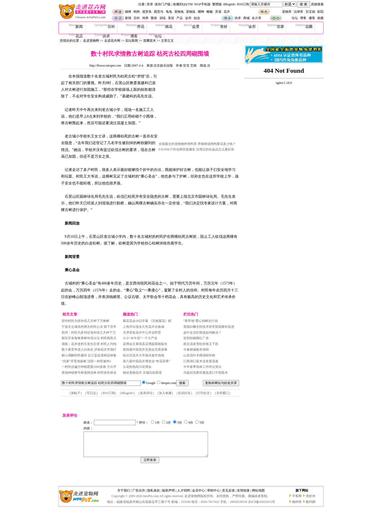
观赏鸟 (158, 12)
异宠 (218, 12)
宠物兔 (179, 12)
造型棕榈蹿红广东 (196, 338)
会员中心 (198, 495)
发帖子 (75, 393)
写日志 (91, 393)
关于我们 (123, 495)
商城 (246, 18)
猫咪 (128, 12)
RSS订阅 (243, 4)
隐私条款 (153, 495)
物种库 (297, 506)
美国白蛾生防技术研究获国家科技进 (208, 327)
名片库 (256, 18)
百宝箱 (310, 12)
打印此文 (203, 393)
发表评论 (146, 393)
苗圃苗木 (149, 40)
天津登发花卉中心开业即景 (142, 332)
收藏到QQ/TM (183, 4)
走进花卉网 (112, 40)
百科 (136, 18)
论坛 (295, 18)
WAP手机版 (202, 4)
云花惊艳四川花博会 (137, 367)
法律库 (298, 12)
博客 (303, 18)
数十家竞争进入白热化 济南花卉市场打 (89, 349)
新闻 (128, 18)
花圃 (304, 26)
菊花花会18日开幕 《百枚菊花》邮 (147, 321)
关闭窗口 (222, 393)
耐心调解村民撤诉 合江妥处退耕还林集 (89, 355)
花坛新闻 (131, 40)
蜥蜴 (209, 12)
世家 (275, 26)
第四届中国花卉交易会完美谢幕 (145, 349)
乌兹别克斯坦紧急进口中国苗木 (205, 372)
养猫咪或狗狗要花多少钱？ (217, 144)
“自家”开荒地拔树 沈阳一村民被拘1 (86, 361)
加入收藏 (165, 393)
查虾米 (310, 501)
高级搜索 (317, 4)
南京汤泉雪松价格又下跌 (200, 344)
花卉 (227, 12)
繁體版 (217, 4)
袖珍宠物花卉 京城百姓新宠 (142, 372)
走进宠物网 (91, 40)
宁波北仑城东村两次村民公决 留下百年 (89, 327)
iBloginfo (229, 4)
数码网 (310, 506)
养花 (135, 26)
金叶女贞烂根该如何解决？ (202, 332)
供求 (238, 18)
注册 (141, 4)
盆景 (191, 26)
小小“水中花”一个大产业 (140, 338)
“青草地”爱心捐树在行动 (200, 321)
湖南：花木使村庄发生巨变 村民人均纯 (89, 344)
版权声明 (168, 495)
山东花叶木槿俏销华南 (199, 355)
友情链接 (243, 495)
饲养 (145, 18)
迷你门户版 (163, 4)
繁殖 (154, 18)
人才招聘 (183, 495)
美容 (171, 18)
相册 (320, 18)
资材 (219, 26)
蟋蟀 (201, 12)
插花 (164, 26)
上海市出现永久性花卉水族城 (143, 327)
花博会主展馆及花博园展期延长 (145, 344)
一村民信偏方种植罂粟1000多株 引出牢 (89, 367)
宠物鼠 (191, 12)
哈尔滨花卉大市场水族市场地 (143, 355)
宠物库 (287, 12)
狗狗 (136, 12)
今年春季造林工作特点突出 (202, 367)
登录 (150, 4)
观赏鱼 (147, 12)
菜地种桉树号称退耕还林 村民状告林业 (89, 372)
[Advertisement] (198, 107)
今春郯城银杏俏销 (196, 349)
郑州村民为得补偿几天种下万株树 (85, 321)
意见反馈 (228, 495)
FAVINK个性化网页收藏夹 (177, 149)
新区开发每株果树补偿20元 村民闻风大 (89, 338)
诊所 (188, 18)
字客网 (297, 501)
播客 (312, 18)
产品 (179, 18)
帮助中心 (213, 495)
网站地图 (258, 495)
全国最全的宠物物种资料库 (178, 144)
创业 (197, 18)
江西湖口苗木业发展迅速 (200, 361)
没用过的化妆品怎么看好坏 (215, 149)
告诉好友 (184, 393)
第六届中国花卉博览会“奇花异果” (146, 361)
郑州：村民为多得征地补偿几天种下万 (89, 332)
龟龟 (169, 12)
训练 (162, 18)
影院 (320, 12)
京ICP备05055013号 (261, 506)
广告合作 (138, 495)
